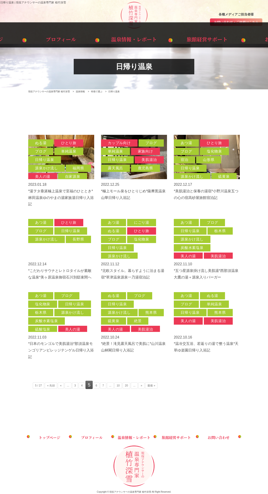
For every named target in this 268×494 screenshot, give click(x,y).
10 (118, 385)
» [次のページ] (141, 385)
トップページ (29, 38)
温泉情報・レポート (134, 38)
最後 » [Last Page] (151, 385)
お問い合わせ (238, 38)
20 (126, 385)
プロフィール (82, 38)
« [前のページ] (61, 385)
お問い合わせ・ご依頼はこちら (236, 22)
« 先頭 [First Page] (51, 385)
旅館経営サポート (186, 38)
